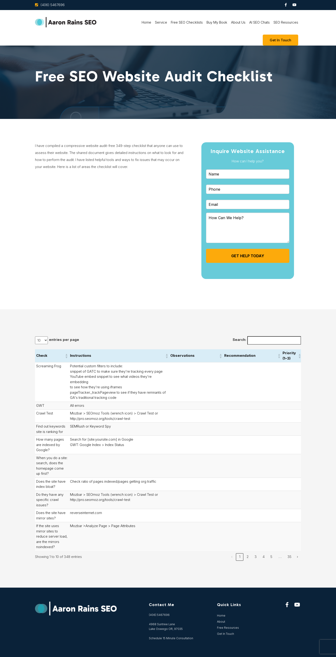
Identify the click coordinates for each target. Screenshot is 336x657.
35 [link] (289, 556)
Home (146, 22)
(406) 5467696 (52, 5)
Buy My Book (216, 22)
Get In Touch (225, 634)
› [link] (297, 556)
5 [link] (271, 556)
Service (161, 22)
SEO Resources (285, 22)
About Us (238, 22)
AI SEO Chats (259, 22)
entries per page (64, 339)
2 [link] (248, 556)
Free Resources (228, 627)
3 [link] (256, 556)
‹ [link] (231, 556)
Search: (239, 339)
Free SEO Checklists (187, 22)
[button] (66, 356)
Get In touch (280, 40)
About (221, 621)
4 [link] (263, 556)
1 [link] (239, 556)
